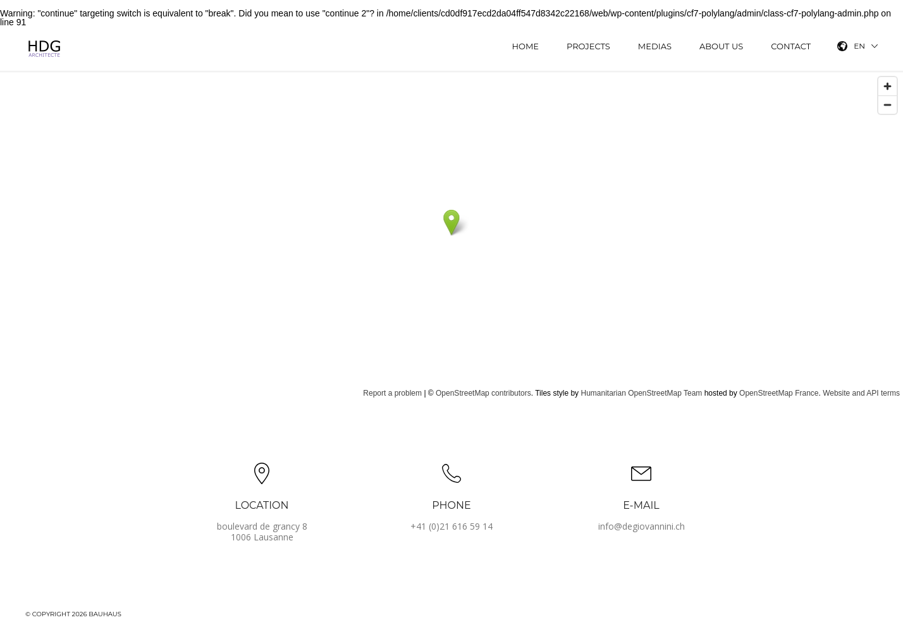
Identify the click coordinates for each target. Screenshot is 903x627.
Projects (588, 46)
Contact (791, 46)
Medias (655, 46)
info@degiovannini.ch (641, 526)
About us (721, 46)
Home (525, 46)
